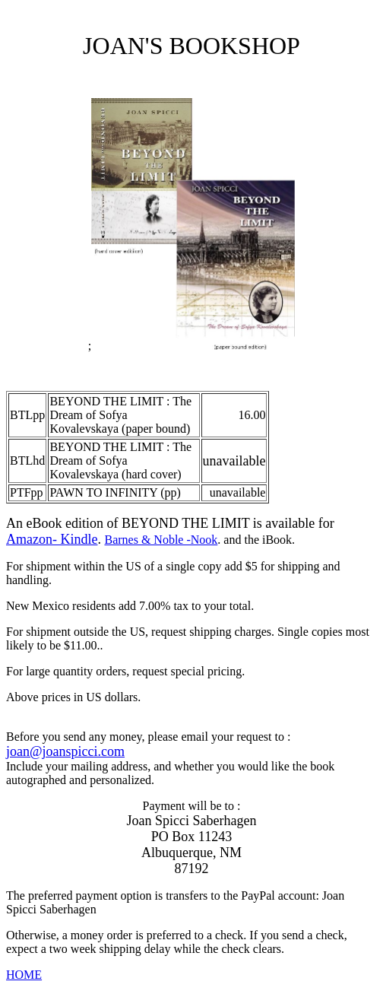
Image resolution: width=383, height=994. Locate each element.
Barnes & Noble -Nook (160, 539)
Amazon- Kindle (51, 539)
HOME (24, 974)
